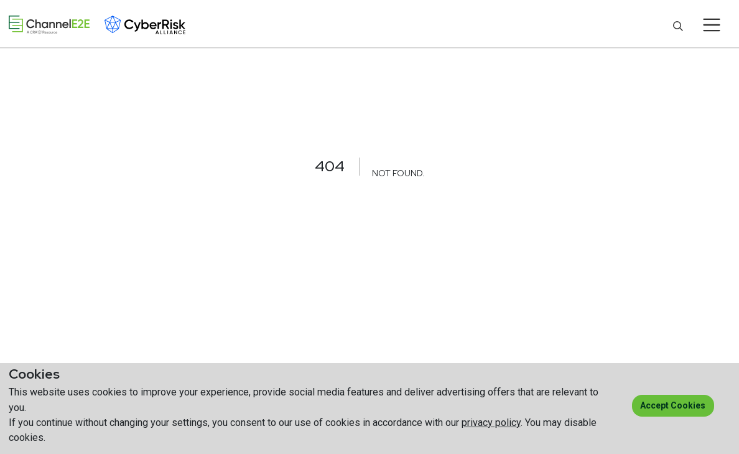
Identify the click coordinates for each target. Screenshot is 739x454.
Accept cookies (672, 405)
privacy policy (491, 422)
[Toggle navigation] (712, 25)
